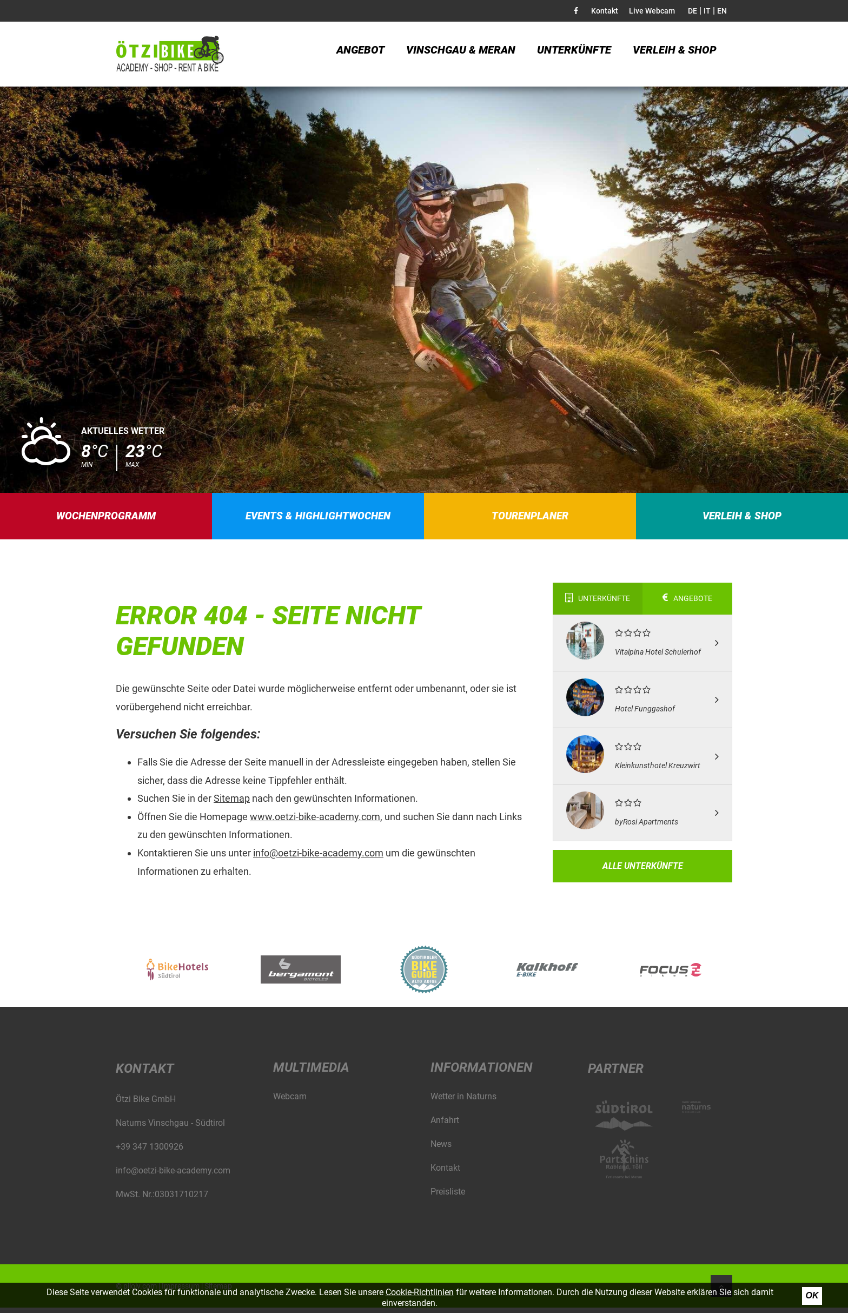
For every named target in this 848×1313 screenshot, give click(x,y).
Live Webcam (652, 10)
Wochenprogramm (106, 518)
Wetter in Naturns (463, 1102)
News (441, 1149)
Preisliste (447, 1197)
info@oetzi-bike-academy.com (318, 858)
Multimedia (311, 1072)
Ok (812, 1295)
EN (722, 10)
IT (707, 10)
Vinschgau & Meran (460, 54)
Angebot (360, 54)
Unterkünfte (574, 54)
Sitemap (232, 804)
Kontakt (604, 10)
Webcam (290, 1102)
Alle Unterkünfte (642, 871)
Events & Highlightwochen (318, 518)
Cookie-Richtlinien (420, 1292)
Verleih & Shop (675, 54)
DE (692, 10)
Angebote (687, 604)
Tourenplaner (530, 518)
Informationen (481, 1072)
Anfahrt (444, 1125)
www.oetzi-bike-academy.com (315, 822)
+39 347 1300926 (149, 1152)
